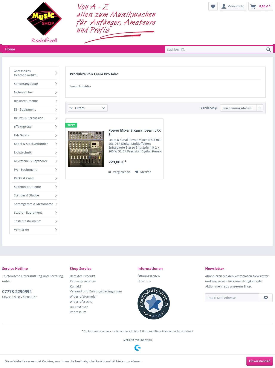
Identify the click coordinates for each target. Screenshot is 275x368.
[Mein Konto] (233, 6)
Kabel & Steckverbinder (31, 144)
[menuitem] (213, 6)
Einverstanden (259, 361)
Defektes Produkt (82, 276)
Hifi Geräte (21, 135)
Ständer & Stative (26, 195)
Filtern (77, 108)
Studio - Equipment (28, 212)
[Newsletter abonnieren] (266, 297)
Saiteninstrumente (27, 187)
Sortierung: (209, 108)
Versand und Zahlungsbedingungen (96, 291)
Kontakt (75, 286)
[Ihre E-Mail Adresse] (232, 297)
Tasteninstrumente (27, 221)
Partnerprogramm (83, 281)
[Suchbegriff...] (219, 49)
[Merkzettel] (213, 6)
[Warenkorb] (260, 6)
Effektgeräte (23, 127)
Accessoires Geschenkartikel (25, 73)
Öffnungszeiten (149, 276)
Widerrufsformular (83, 296)
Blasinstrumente (26, 101)
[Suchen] (268, 50)
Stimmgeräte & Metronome (33, 204)
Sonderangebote (26, 84)
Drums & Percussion (28, 118)
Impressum (78, 312)
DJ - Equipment (25, 109)
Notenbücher (23, 92)
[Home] (10, 49)
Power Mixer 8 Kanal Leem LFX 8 (134, 132)
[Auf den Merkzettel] (143, 172)
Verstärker (21, 230)
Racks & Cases (24, 178)
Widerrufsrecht (81, 302)
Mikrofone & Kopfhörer (30, 161)
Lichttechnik (23, 152)
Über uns (144, 281)
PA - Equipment (25, 169)
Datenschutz (79, 307)
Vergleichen (119, 172)
